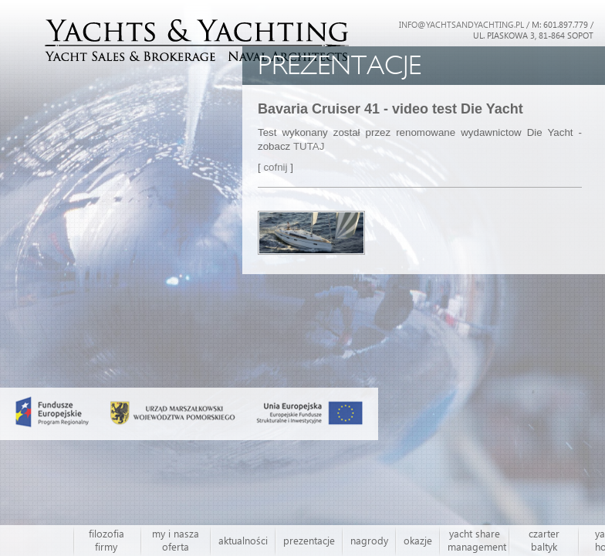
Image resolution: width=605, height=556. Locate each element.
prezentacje (309, 541)
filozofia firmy (106, 540)
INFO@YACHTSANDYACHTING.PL (461, 24)
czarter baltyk (544, 540)
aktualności (243, 541)
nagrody (369, 541)
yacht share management (477, 540)
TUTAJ (308, 146)
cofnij (276, 167)
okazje (418, 541)
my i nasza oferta (175, 540)
